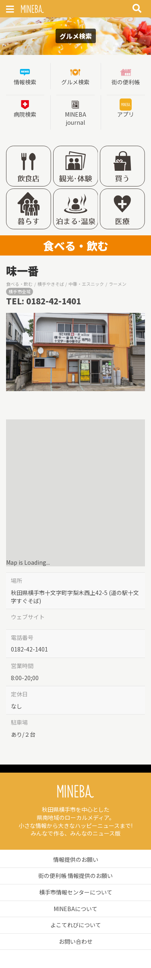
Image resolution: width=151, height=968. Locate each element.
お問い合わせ (76, 941)
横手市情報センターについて (75, 892)
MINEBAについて (75, 909)
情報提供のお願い (75, 859)
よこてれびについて (75, 925)
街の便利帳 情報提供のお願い (75, 876)
